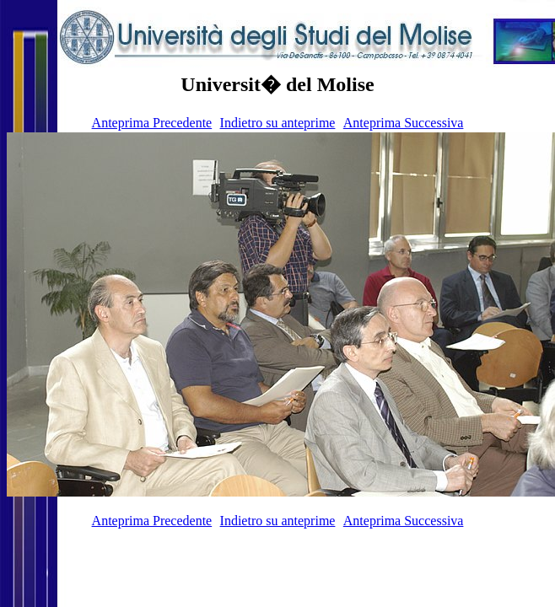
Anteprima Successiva (403, 122)
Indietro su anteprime (278, 122)
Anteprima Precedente (152, 122)
